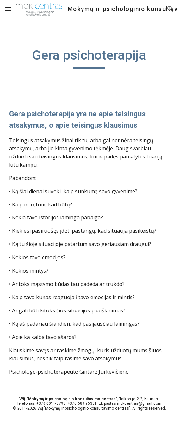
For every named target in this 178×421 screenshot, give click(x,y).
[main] (88, 58)
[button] (8, 9)
